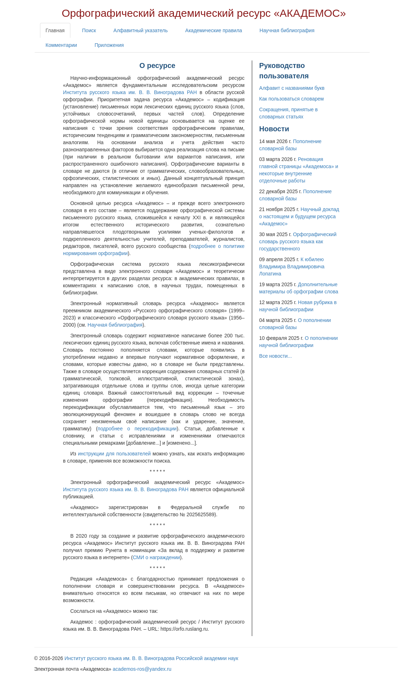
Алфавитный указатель (141, 30)
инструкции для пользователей (114, 453)
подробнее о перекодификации (137, 428)
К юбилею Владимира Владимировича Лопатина (292, 267)
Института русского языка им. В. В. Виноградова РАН (130, 92)
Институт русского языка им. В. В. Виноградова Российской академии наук (151, 658)
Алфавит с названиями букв (292, 88)
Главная (55, 30)
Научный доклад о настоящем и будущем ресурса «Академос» (299, 216)
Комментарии (61, 45)
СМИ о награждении (156, 557)
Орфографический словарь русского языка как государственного (297, 241)
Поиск (89, 30)
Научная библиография (287, 30)
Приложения (109, 45)
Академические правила (213, 30)
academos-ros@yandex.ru (142, 669)
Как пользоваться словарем (291, 99)
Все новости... (275, 356)
